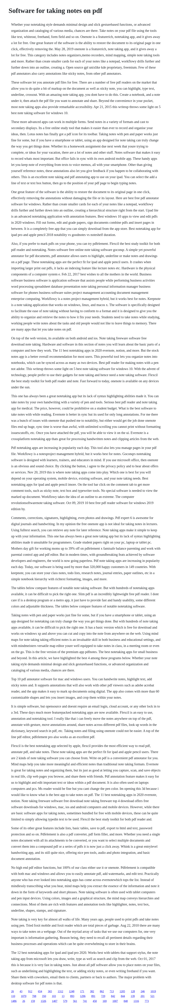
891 (93, 996)
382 (92, 991)
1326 (43, 1001)
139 (133, 996)
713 (112, 991)
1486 (14, 1001)
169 (105, 1001)
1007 (115, 1001)
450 (95, 1001)
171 (82, 991)
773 (147, 1001)
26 (12, 991)
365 (50, 991)
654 (40, 991)
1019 (153, 991)
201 (143, 996)
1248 (71, 991)
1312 (60, 991)
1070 (23, 996)
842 (113, 996)
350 (44, 996)
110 (13, 996)
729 (103, 996)
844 (123, 996)
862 (102, 991)
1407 (54, 1001)
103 (54, 996)
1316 (136, 1001)
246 (143, 991)
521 (152, 996)
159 (33, 1001)
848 (126, 1001)
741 (85, 1001)
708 (34, 996)
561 (75, 1001)
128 (133, 991)
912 (30, 991)
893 (72, 996)
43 (21, 991)
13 (63, 996)
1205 (122, 991)
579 (65, 1001)
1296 (82, 996)
